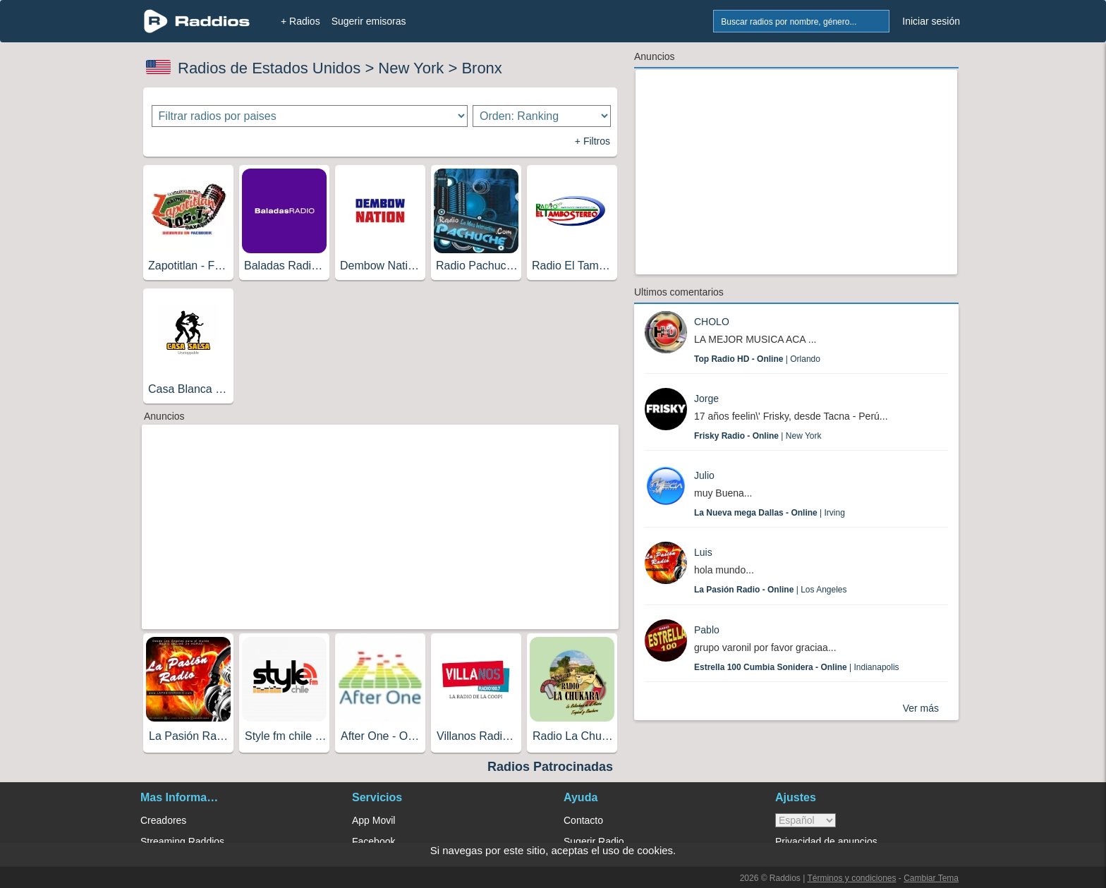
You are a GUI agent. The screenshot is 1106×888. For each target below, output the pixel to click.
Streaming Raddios (182, 841)
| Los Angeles (770, 590)
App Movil (373, 820)
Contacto (583, 820)
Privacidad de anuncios (826, 841)
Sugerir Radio (594, 841)
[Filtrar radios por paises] (310, 116)
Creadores (163, 820)
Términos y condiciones (851, 878)
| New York (758, 436)
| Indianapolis (796, 667)
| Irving (769, 513)
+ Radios (300, 21)
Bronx (481, 68)
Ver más (921, 708)
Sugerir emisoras (369, 21)
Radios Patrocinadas (550, 767)
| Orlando (757, 359)
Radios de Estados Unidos (269, 68)
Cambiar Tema (931, 878)
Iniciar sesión (931, 21)
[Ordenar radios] (542, 116)
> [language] (805, 820)
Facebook (373, 841)
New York (411, 68)
